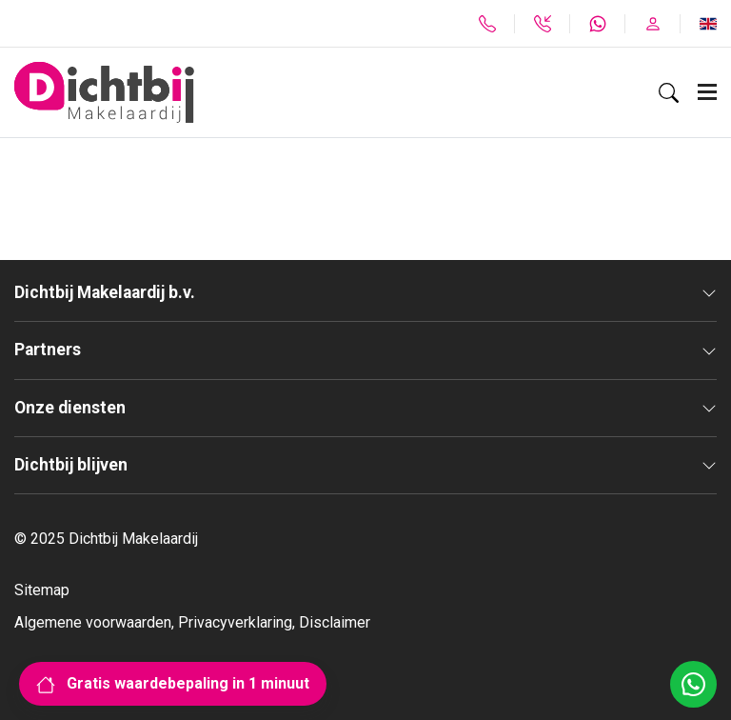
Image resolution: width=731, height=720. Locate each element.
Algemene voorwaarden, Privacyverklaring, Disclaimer (192, 622)
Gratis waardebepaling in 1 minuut (172, 683)
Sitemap (41, 590)
